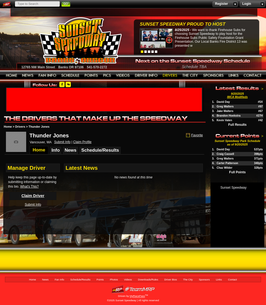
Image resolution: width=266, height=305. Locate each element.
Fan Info (47, 75)
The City (190, 75)
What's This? (29, 186)
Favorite (194, 135)
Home (11, 75)
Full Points (237, 172)
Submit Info (62, 142)
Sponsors (213, 75)
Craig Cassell (225, 153)
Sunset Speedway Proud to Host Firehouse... (182, 24)
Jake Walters (225, 111)
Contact (253, 75)
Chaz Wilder (224, 167)
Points (91, 75)
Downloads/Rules (146, 75)
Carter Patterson (227, 163)
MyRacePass (133, 289)
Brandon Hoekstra (228, 115)
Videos (123, 75)
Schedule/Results (70, 75)
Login (252, 4)
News (28, 75)
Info (56, 150)
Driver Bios (170, 75)
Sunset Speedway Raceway (67, 41)
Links (233, 75)
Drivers (20, 126)
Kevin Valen (224, 120)
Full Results (237, 125)
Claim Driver (33, 196)
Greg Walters (225, 106)
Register (225, 4)
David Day (223, 101)
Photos (107, 75)
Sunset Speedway (233, 187)
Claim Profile (82, 142)
